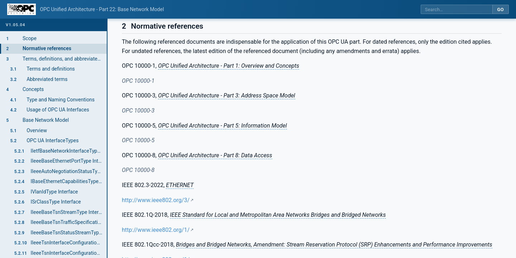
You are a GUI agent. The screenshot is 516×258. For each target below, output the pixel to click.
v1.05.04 (15, 25)
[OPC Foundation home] (21, 9)
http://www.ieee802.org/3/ (156, 200)
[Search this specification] (456, 9)
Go (500, 9)
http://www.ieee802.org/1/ (156, 229)
